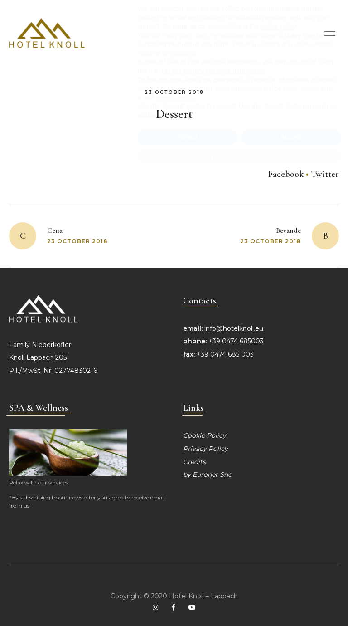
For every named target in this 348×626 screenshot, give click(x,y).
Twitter (325, 174)
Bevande (288, 230)
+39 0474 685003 (236, 341)
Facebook (286, 174)
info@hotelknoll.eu (233, 328)
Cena (55, 230)
